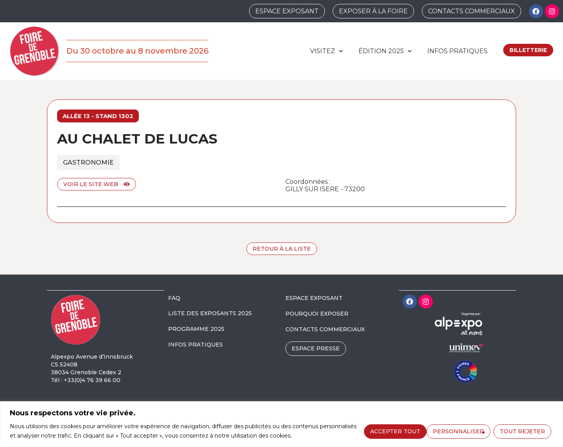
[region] (281, 424)
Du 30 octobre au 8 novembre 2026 (137, 51)
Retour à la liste (282, 248)
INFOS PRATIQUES (195, 344)
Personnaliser (394, 430)
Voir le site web (96, 184)
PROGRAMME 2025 (196, 328)
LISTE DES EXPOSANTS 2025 (210, 313)
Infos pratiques (457, 51)
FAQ (174, 298)
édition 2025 (385, 51)
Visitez (326, 51)
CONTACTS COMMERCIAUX (325, 329)
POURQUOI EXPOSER (316, 313)
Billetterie (528, 50)
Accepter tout (522, 430)
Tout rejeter (458, 430)
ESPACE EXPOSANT (313, 298)
